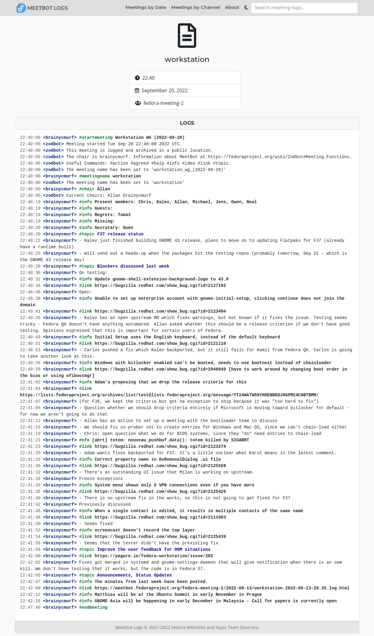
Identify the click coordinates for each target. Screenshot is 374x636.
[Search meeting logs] (304, 7)
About (232, 7)
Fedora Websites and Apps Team (205, 627)
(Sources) (249, 627)
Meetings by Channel (195, 7)
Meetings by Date (145, 7)
